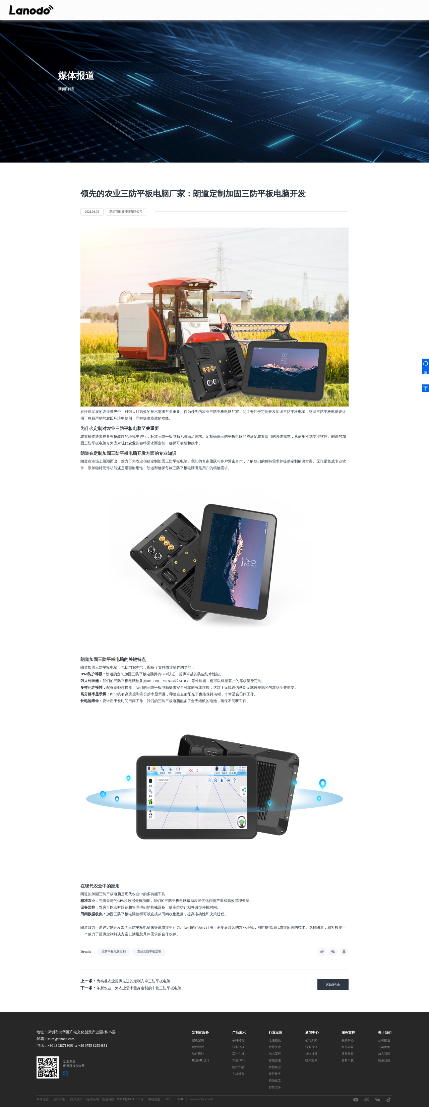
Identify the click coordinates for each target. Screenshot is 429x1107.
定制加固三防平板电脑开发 (120, 453)
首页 (230, 8)
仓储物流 (275, 1040)
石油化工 (275, 1080)
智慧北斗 (275, 1087)
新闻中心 (328, 8)
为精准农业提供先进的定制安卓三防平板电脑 (125, 981)
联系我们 (384, 1060)
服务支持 (353, 8)
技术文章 (311, 1060)
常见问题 (348, 1047)
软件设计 (198, 1053)
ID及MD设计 (200, 1060)
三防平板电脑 (111, 659)
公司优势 (384, 1047)
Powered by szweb (201, 1099)
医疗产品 (238, 1067)
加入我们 (384, 1053)
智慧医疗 (275, 1047)
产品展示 (279, 8)
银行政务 (275, 1073)
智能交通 (275, 1060)
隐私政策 (76, 1099)
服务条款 (348, 1053)
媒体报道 (311, 1053)
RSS (169, 1099)
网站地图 (43, 1099)
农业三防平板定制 (149, 951)
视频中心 (348, 1040)
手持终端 (238, 1040)
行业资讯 (311, 1047)
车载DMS (238, 1060)
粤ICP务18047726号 (130, 1099)
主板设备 (238, 1073)
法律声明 (59, 1099)
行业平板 (238, 1047)
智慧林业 (275, 1067)
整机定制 (198, 1040)
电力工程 (275, 1053)
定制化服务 (252, 8)
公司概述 (384, 1040)
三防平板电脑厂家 (224, 412)
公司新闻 (311, 1040)
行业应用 (303, 8)
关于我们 (377, 8)
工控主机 (238, 1053)
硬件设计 (198, 1047)
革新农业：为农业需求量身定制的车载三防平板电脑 (130, 988)
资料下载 (348, 1060)
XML (180, 1099)
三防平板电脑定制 (114, 951)
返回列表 (332, 984)
